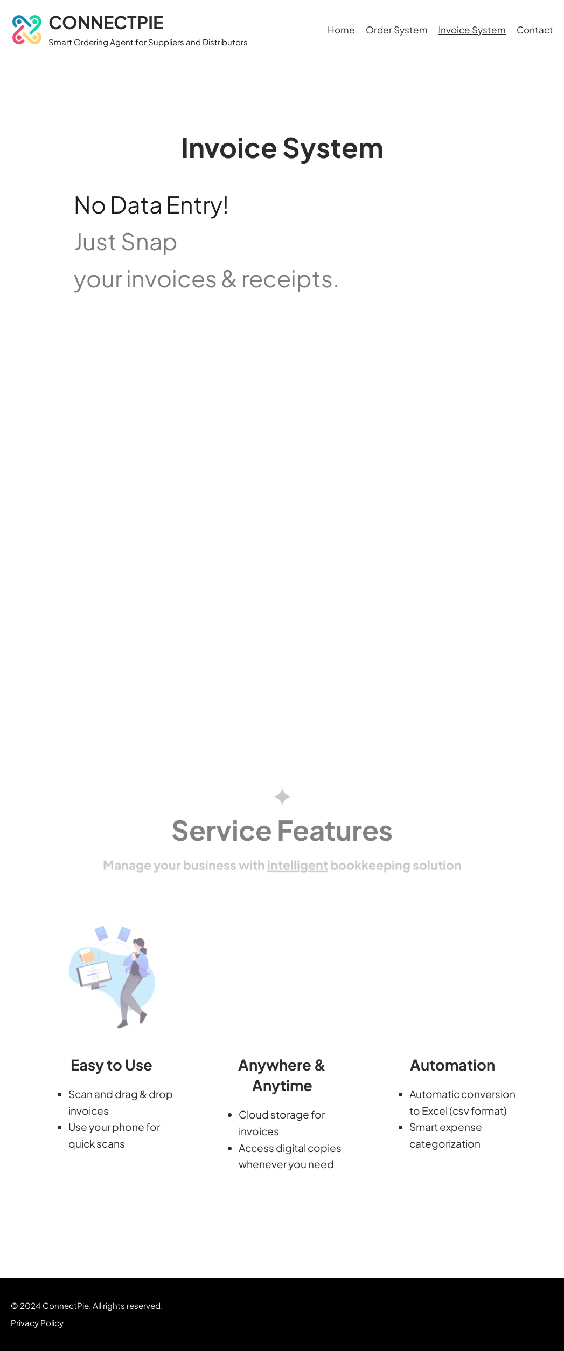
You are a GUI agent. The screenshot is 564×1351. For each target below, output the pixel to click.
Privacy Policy (37, 1323)
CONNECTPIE (105, 22)
